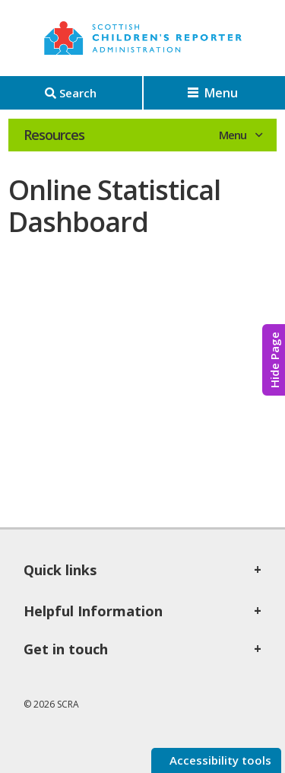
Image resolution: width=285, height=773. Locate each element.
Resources (54, 135)
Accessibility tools (218, 760)
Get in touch (66, 649)
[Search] (71, 93)
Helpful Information (93, 611)
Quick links (60, 570)
